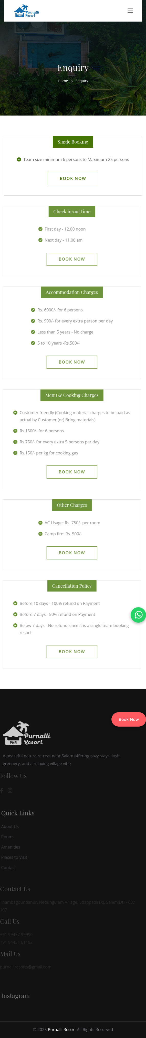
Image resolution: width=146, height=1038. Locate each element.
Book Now (129, 719)
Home (63, 80)
